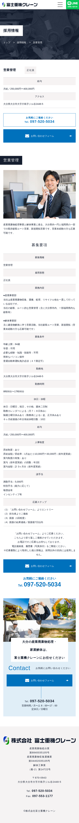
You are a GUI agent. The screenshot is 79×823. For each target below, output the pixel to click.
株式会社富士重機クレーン (20, 4)
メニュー (60, 4)
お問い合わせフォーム (42, 136)
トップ (6, 42)
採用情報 (21, 42)
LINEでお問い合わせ (72, 4)
